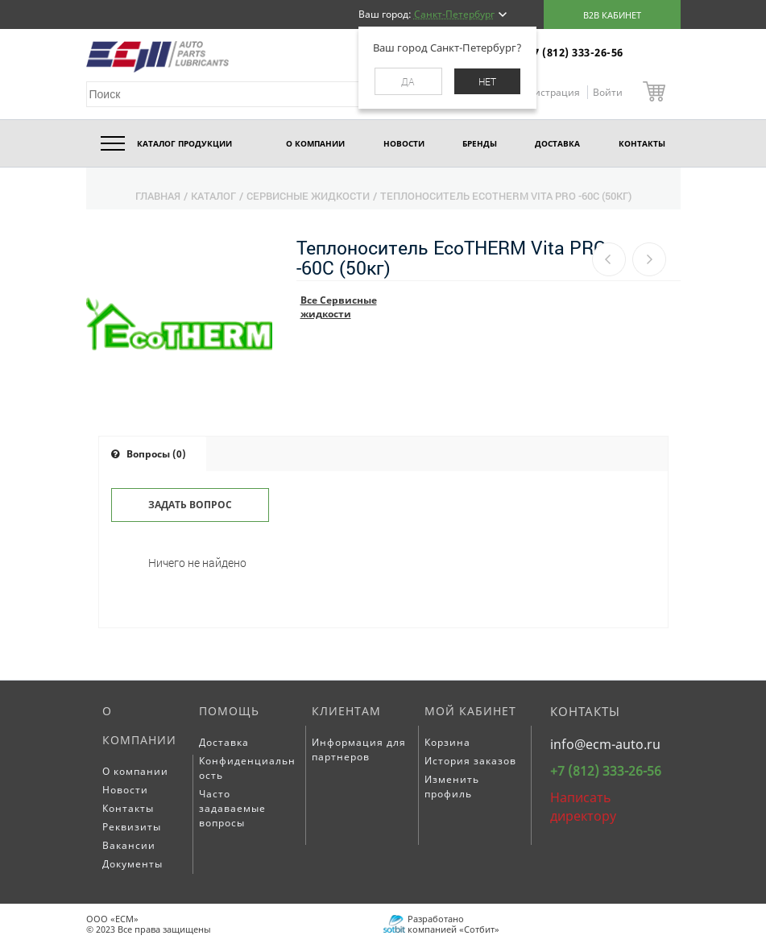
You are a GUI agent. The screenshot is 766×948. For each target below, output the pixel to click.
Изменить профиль (451, 786)
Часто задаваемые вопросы (232, 808)
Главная (157, 195)
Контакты (128, 808)
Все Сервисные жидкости (338, 307)
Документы (132, 864)
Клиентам (346, 710)
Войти (608, 92)
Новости (125, 790)
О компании (139, 725)
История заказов (470, 761)
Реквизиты (131, 827)
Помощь (229, 710)
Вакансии (128, 845)
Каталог (213, 195)
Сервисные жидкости (308, 195)
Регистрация (550, 92)
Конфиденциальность (247, 768)
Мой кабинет (470, 710)
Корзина (447, 742)
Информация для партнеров (359, 749)
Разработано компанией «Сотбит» (453, 923)
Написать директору (583, 807)
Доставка (224, 742)
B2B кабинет (612, 15)
